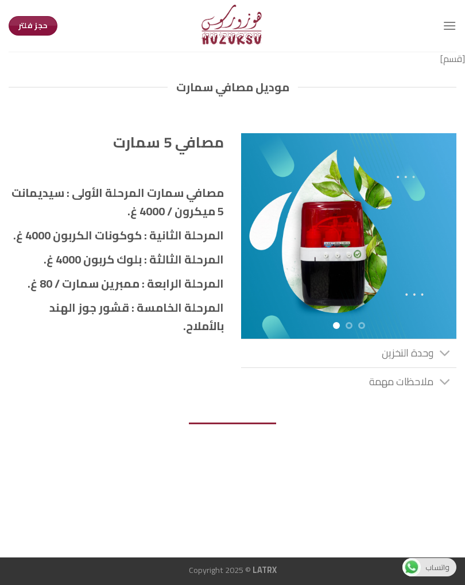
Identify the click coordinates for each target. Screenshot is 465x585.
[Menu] (449, 25)
